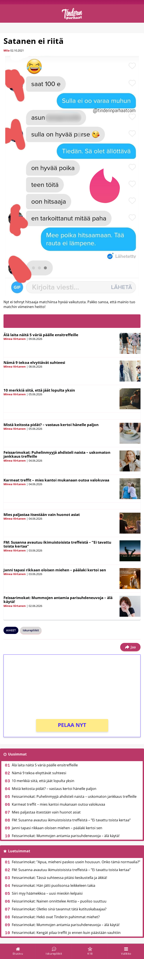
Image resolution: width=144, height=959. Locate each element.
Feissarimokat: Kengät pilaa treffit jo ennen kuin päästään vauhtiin (66, 932)
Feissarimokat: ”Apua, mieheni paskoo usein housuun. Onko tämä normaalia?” (76, 862)
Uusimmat (17, 754)
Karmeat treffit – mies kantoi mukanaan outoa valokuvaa (56, 480)
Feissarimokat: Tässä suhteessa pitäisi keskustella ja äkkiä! (59, 877)
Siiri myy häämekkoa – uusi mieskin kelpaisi (47, 893)
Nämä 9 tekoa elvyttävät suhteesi (34, 362)
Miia (6, 50)
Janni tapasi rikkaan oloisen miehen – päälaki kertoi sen (54, 569)
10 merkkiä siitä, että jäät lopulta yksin (39, 390)
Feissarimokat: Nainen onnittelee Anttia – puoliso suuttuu (59, 901)
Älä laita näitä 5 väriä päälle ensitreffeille (40, 334)
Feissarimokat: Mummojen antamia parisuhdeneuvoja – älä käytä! (58, 599)
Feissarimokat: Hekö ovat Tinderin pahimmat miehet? (56, 916)
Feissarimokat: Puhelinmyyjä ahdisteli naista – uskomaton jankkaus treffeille (56, 454)
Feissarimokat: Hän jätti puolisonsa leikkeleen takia (53, 885)
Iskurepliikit (31, 630)
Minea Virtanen (14, 339)
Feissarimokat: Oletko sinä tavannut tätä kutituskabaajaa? (59, 909)
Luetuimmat (19, 851)
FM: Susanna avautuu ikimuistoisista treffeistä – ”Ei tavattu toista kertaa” (57, 544)
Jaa (130, 647)
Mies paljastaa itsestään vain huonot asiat (41, 514)
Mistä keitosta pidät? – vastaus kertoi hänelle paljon (51, 424)
